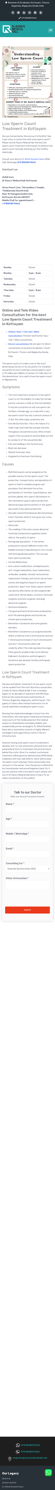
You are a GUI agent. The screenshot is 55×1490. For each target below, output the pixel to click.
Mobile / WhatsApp (17, 833)
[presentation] (27, 898)
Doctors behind (9, 1483)
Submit (27, 910)
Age (9, 818)
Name (10, 804)
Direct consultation (18, 344)
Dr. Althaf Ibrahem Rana (33, 159)
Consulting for (15, 863)
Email (10, 848)
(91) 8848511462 (28, 18)
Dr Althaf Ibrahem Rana (12, 1487)
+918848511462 (11, 203)
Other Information (17, 878)
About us (6, 1478)
